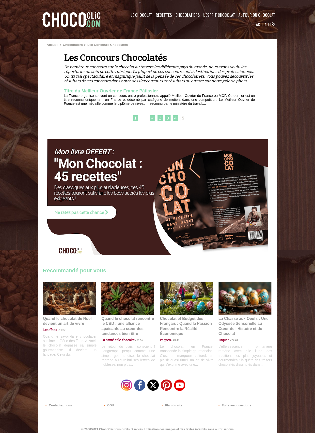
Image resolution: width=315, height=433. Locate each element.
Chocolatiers (187, 15)
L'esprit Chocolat (219, 15)
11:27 (59, 329)
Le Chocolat (141, 15)
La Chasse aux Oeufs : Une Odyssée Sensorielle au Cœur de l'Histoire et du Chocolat (243, 322)
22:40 (233, 333)
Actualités (265, 24)
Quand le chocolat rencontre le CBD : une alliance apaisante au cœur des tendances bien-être (127, 322)
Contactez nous (58, 403)
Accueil (51, 44)
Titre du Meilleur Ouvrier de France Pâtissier (115, 90)
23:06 (174, 338)
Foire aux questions (233, 403)
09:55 (136, 333)
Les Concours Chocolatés (98, 44)
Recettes (164, 15)
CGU (108, 403)
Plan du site (171, 403)
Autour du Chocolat (256, 15)
